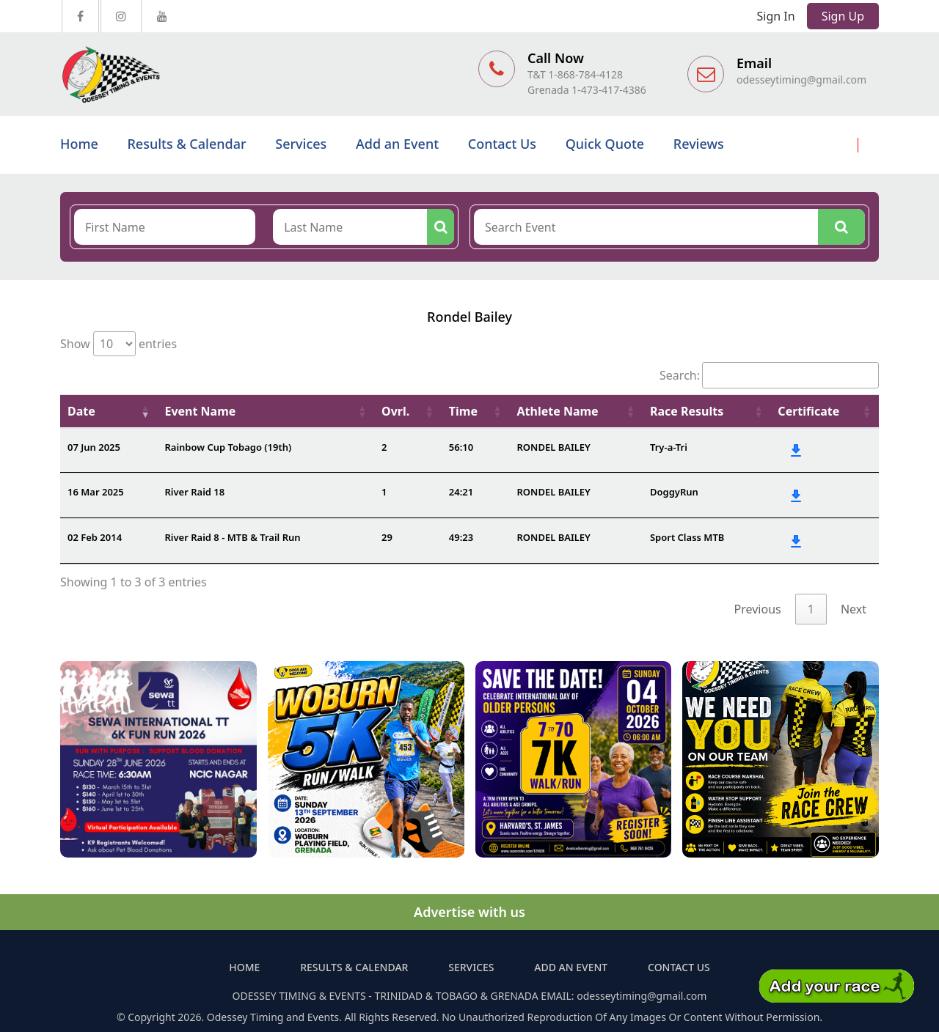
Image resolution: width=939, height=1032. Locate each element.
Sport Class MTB (687, 537)
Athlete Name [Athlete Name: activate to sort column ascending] (557, 411)
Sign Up (843, 16)
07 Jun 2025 (93, 447)
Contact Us (502, 143)
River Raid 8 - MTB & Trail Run (232, 537)
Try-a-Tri (668, 447)
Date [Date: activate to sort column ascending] (81, 411)
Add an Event (397, 143)
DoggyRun (674, 491)
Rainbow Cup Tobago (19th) (227, 447)
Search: (769, 375)
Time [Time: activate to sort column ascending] (463, 411)
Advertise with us (469, 912)
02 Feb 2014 (94, 537)
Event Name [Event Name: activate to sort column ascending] (199, 411)
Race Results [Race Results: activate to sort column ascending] (686, 411)
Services (300, 143)
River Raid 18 (194, 491)
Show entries (118, 343)
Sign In (776, 16)
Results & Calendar (186, 143)
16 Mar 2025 (95, 491)
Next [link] (853, 609)
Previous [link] (757, 609)
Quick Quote (605, 143)
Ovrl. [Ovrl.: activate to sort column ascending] (395, 411)
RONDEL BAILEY (553, 447)
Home (79, 143)
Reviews (698, 143)
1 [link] (811, 609)
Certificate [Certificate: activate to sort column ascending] (808, 411)
